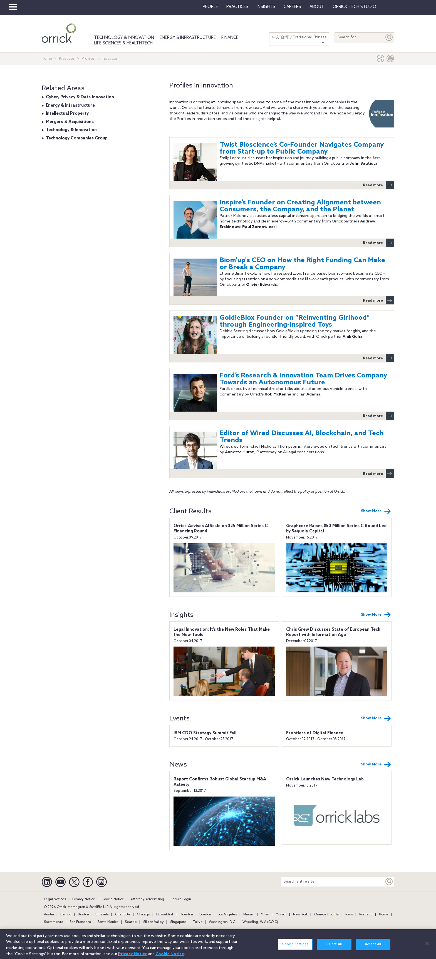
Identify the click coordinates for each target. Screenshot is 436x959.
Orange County (326, 915)
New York (300, 915)
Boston (83, 915)
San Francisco (80, 922)
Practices (237, 6)
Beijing (65, 915)
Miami (248, 915)
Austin (49, 915)
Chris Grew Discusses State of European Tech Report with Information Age (333, 632)
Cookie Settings (295, 948)
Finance (229, 37)
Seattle (131, 922)
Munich (281, 915)
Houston (186, 915)
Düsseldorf (164, 915)
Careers (292, 6)
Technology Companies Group (77, 138)
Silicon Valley (153, 922)
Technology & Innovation (124, 37)
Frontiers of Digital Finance (314, 733)
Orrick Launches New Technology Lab (325, 779)
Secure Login (180, 899)
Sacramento (53, 922)
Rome (383, 915)
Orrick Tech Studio (354, 6)
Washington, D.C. (222, 922)
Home (47, 59)
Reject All (334, 948)
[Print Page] (390, 59)
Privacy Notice (83, 899)
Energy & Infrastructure (188, 37)
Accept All (373, 948)
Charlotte (122, 915)
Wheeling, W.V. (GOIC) (260, 922)
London (205, 915)
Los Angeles (227, 915)
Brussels (102, 915)
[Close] (427, 947)
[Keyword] (389, 882)
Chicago (143, 915)
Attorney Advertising (147, 899)
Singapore (178, 922)
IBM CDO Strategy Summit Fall (205, 733)
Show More (376, 511)
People (210, 6)
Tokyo (197, 922)
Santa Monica (107, 922)
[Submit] (389, 37)
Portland (366, 915)
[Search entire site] (333, 882)
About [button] (316, 6)
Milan (265, 915)
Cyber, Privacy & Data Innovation (80, 97)
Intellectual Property (67, 113)
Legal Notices (55, 899)
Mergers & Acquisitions (70, 121)
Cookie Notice (112, 899)
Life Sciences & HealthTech (123, 43)
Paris (349, 915)
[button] (381, 59)
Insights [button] (266, 6)
